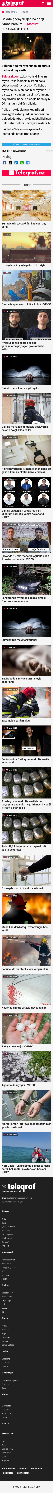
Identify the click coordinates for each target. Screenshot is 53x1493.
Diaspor (5, 1223)
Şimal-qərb (6, 1453)
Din (3, 1312)
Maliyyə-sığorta (8, 1267)
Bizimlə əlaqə (23, 1473)
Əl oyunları (6, 1413)
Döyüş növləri (7, 1410)
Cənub (4, 1441)
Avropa (5, 1341)
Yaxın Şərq (6, 1337)
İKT (3, 1271)
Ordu (4, 1219)
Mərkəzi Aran (7, 1449)
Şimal (4, 1456)
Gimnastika (6, 1406)
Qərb (4, 1445)
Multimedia (36, 1468)
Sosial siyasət (7, 1293)
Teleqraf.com (11, 76)
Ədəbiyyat (6, 1384)
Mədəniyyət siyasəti (10, 1380)
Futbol (4, 1417)
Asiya (4, 1333)
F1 (3, 1402)
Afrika (4, 1326)
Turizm (4, 1279)
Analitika (5, 1246)
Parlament (6, 1230)
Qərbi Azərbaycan (9, 1227)
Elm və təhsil (7, 1297)
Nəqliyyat (6, 1275)
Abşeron (5, 1460)
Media (4, 1308)
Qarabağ (5, 1242)
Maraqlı (5, 1366)
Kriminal (5, 1363)
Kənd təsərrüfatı (8, 1260)
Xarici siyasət (7, 1234)
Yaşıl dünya (6, 1300)
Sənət (4, 1388)
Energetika (6, 1263)
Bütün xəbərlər (9, 1468)
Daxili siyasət (7, 1238)
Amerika (5, 1330)
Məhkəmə (6, 1359)
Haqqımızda (7, 1473)
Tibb (3, 1304)
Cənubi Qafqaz (8, 1345)
